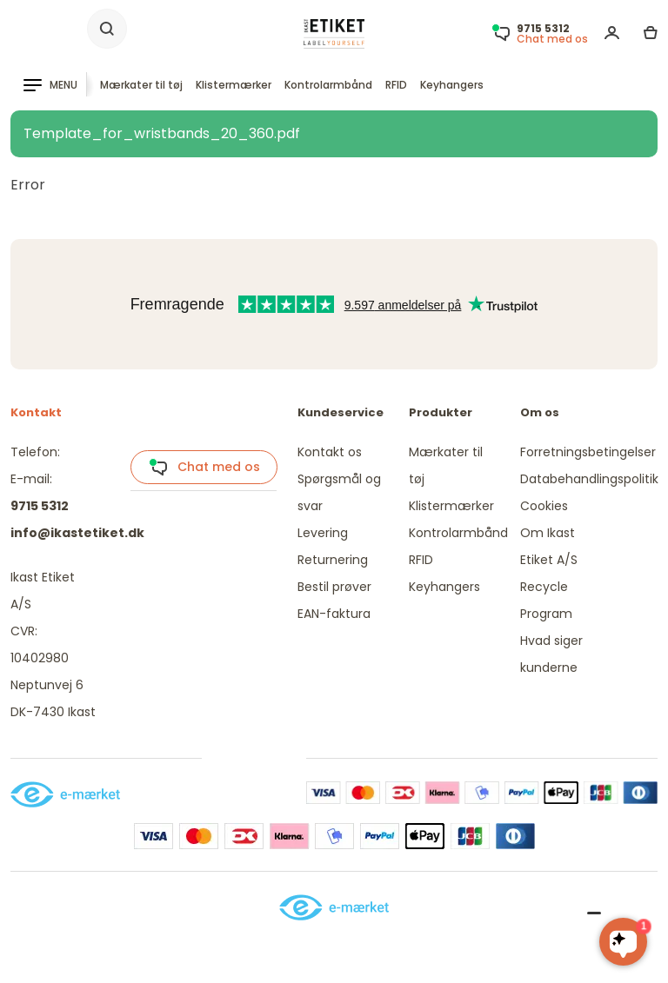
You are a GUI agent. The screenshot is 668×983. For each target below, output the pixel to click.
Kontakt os (329, 452)
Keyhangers (452, 84)
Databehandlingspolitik (589, 479)
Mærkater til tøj (141, 84)
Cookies (544, 506)
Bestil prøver (334, 586)
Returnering (332, 559)
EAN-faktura (334, 613)
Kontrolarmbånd (328, 84)
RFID (396, 84)
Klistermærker (233, 84)
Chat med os (204, 467)
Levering (322, 532)
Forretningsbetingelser (588, 452)
